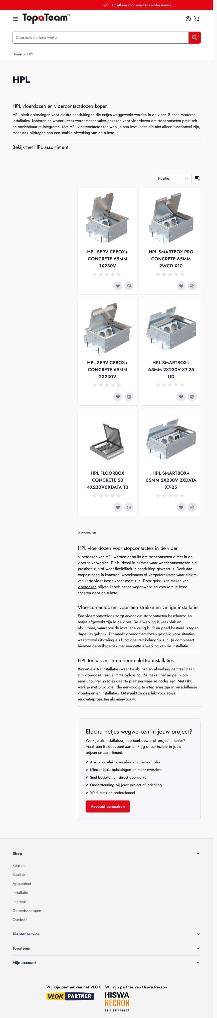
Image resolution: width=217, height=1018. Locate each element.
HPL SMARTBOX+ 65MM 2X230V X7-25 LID (171, 369)
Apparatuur (22, 883)
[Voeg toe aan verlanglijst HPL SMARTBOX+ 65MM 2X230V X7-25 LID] (181, 396)
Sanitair (19, 874)
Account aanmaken (108, 806)
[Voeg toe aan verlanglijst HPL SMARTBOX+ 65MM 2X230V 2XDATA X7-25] (181, 507)
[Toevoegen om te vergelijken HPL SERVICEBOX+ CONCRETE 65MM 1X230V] (128, 285)
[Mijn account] (188, 19)
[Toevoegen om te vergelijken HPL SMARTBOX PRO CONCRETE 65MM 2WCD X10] (192, 285)
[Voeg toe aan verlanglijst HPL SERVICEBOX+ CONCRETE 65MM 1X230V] (117, 285)
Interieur (19, 901)
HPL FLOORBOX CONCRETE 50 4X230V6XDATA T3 (107, 480)
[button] (107, 854)
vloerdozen (87, 587)
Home (17, 54)
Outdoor (20, 920)
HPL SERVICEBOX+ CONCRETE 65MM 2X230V (107, 369)
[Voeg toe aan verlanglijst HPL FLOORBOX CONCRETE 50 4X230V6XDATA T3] (117, 507)
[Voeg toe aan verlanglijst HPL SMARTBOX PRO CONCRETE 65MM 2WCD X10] (181, 285)
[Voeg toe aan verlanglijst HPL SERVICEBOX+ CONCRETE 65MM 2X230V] (117, 396)
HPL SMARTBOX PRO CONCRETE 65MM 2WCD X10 (171, 259)
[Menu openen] (16, 19)
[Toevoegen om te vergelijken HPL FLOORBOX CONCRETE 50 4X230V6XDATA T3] (128, 507)
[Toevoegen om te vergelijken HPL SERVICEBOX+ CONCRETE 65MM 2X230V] (128, 396)
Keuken (19, 865)
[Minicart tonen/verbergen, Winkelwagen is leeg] (197, 19)
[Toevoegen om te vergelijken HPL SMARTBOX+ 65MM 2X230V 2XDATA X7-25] (192, 507)
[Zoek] (195, 38)
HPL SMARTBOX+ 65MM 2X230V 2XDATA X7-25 (171, 480)
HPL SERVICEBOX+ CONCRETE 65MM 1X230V (107, 259)
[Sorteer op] (173, 178)
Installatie (20, 892)
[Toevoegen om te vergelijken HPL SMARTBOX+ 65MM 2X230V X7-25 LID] (192, 396)
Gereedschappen (27, 910)
